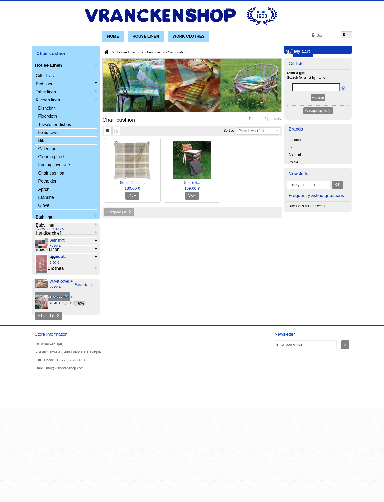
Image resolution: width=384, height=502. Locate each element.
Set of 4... (192, 182)
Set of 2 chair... (132, 182)
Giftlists (296, 94)
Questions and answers (306, 269)
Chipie (293, 194)
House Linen (146, 36)
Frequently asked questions (316, 257)
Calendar (46, 149)
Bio (290, 179)
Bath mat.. (58, 299)
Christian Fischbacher (305, 202)
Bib (41, 141)
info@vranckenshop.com (64, 462)
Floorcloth (47, 117)
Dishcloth (47, 108)
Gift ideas (45, 76)
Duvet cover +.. (62, 340)
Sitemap (59, 490)
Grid (108, 131)
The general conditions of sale (145, 485)
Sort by (228, 130)
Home (113, 36)
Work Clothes (189, 36)
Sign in (321, 35)
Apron (44, 190)
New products (50, 286)
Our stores (87, 485)
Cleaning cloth (51, 157)
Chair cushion (51, 173)
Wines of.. (58, 315)
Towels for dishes (54, 125)
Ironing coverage (54, 165)
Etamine (46, 198)
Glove (43, 206)
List (116, 131)
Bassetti (294, 172)
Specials (45, 371)
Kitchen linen (151, 52)
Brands (296, 160)
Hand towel (48, 133)
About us (41, 490)
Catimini (294, 187)
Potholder (47, 182)
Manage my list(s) (318, 142)
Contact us (109, 485)
